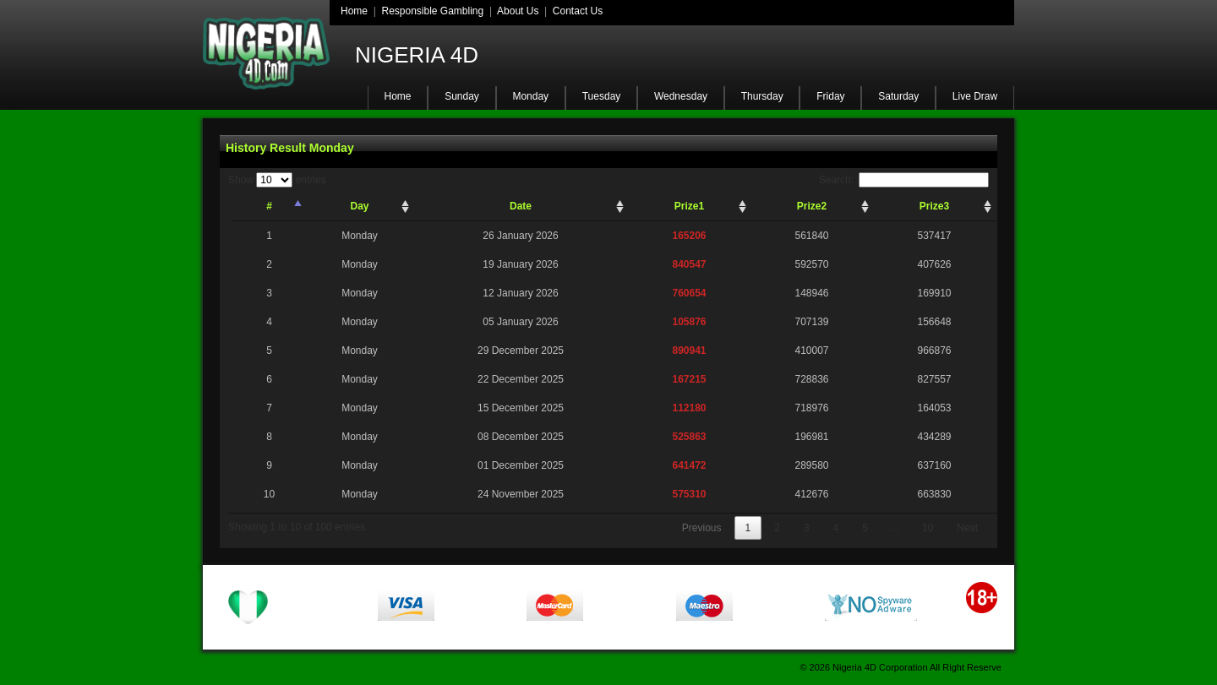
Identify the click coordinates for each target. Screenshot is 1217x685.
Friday (830, 96)
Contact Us (578, 11)
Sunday (462, 96)
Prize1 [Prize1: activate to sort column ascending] (689, 206)
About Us (517, 11)
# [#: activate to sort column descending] (269, 206)
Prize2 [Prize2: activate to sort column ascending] (812, 206)
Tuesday (601, 96)
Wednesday (680, 96)
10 (927, 528)
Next (967, 528)
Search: (904, 180)
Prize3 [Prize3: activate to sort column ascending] (934, 206)
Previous (702, 528)
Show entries (277, 180)
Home (354, 11)
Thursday (762, 96)
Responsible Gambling (432, 11)
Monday (530, 96)
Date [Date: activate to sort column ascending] (521, 206)
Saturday (898, 96)
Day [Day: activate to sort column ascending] (359, 206)
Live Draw (974, 96)
